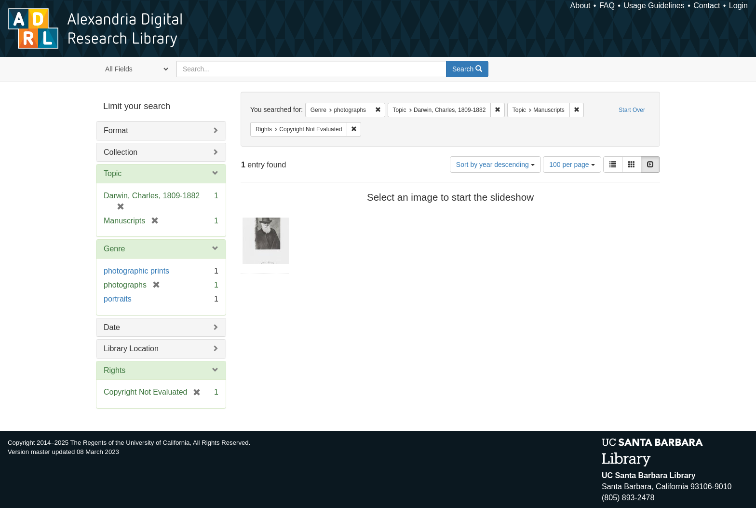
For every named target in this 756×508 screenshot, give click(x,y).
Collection (120, 152)
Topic (113, 173)
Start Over (632, 110)
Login (738, 5)
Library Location (131, 348)
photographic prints (136, 271)
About (580, 5)
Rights (114, 370)
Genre (114, 249)
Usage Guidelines (653, 5)
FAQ (607, 5)
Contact (706, 5)
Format (116, 130)
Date (112, 327)
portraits (118, 299)
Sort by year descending (495, 164)
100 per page (571, 164)
